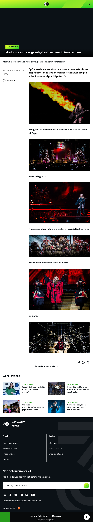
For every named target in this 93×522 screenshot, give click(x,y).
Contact (53, 443)
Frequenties (9, 454)
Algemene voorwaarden (15, 501)
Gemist (6, 459)
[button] (86, 517)
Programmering (10, 443)
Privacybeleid (34, 501)
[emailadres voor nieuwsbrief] (46, 485)
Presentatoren (10, 448)
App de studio (56, 454)
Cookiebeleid (9, 508)
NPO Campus (55, 448)
